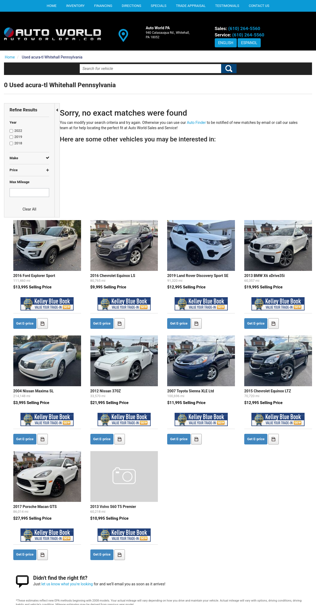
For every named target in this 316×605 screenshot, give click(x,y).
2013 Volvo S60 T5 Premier (153, 417)
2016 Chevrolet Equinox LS (152, 200)
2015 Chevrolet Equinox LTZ (279, 311)
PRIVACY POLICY (255, 552)
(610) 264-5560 (244, 28)
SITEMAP (249, 577)
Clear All (29, 209)
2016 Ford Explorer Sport (88, 200)
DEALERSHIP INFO (256, 560)
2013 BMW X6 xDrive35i (276, 200)
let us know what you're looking (121, 494)
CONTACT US (252, 568)
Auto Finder (201, 122)
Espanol (249, 43)
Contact (67, 596)
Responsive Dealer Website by (289, 598)
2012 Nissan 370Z (145, 311)
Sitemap (95, 596)
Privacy (81, 596)
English (225, 43)
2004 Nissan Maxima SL (87, 311)
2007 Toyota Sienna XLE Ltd (216, 311)
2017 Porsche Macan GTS (89, 417)
